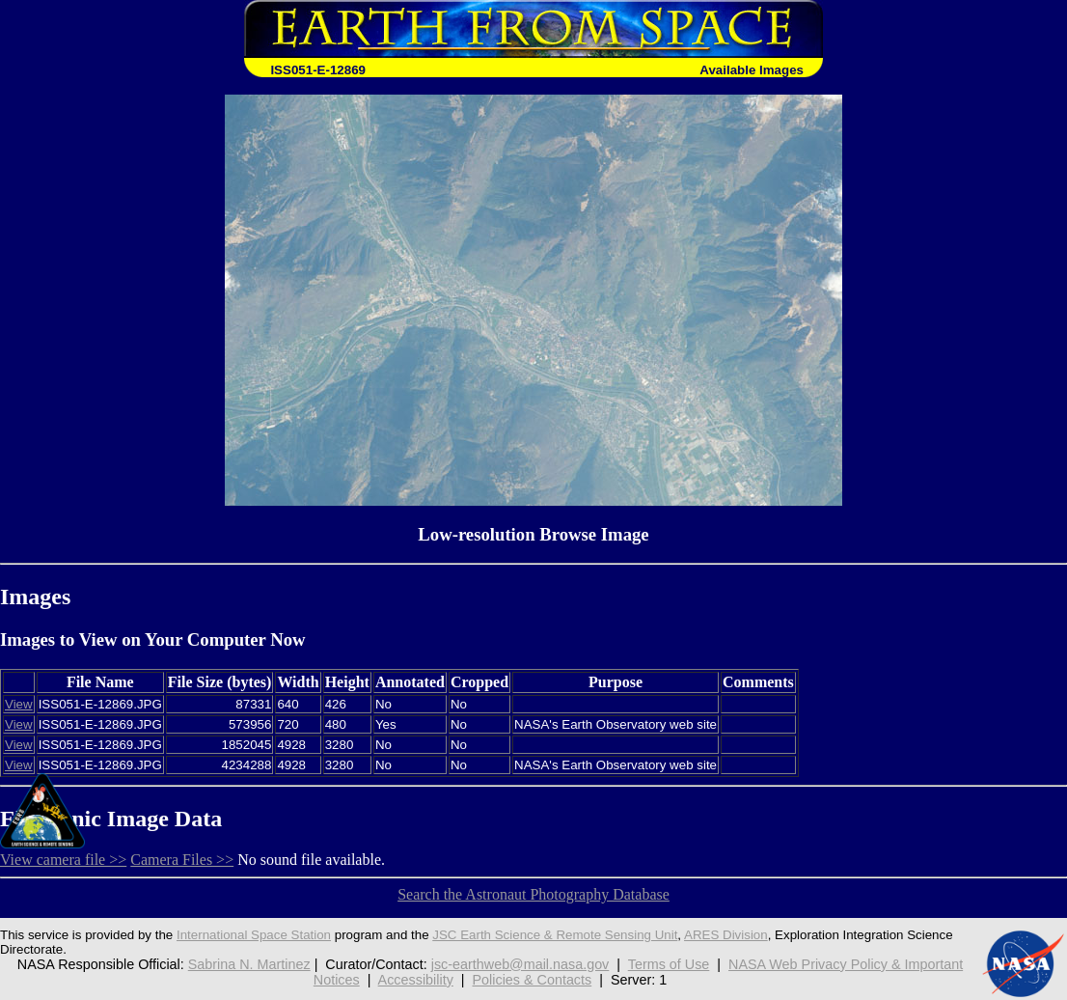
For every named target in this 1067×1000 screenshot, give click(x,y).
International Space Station (254, 935)
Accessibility (415, 979)
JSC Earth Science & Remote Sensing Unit (554, 935)
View (19, 704)
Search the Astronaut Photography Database (533, 894)
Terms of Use (669, 964)
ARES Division (726, 935)
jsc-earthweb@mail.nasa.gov (520, 964)
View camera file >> (63, 859)
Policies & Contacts (532, 979)
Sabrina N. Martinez (249, 964)
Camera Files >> (181, 859)
